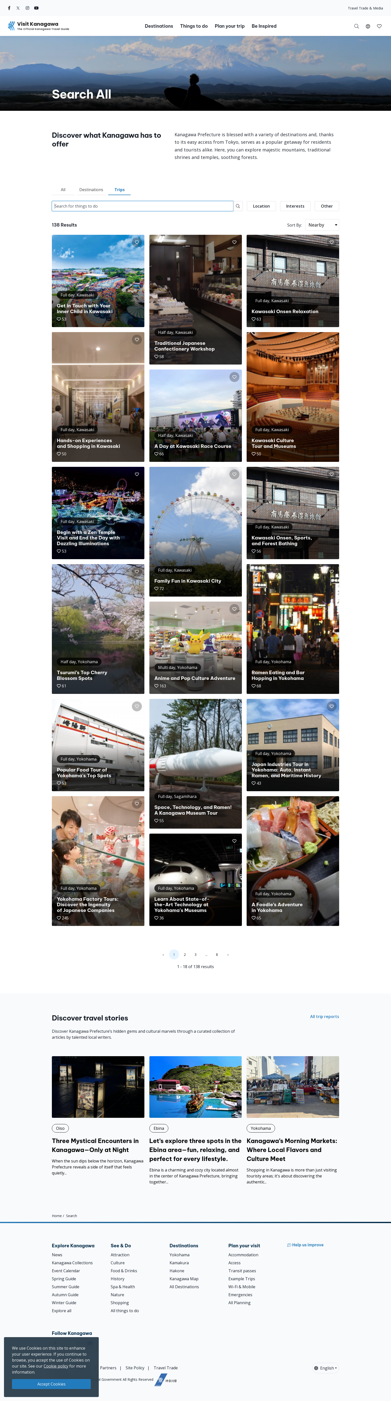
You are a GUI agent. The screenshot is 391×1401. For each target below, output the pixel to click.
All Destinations (184, 1286)
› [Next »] (227, 954)
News (57, 1255)
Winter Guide (64, 1302)
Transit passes (242, 1271)
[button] (368, 26)
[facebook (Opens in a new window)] (9, 8)
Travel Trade (166, 1368)
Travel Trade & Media (365, 8)
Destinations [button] (159, 26)
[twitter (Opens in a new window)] (18, 8)
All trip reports (324, 1016)
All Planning (239, 1302)
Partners (108, 1368)
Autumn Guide (65, 1294)
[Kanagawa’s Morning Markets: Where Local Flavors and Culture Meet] (293, 1120)
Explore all (61, 1310)
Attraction (120, 1255)
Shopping (120, 1302)
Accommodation (243, 1255)
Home (57, 1215)
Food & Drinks (124, 1271)
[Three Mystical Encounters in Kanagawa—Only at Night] (98, 1116)
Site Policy (135, 1368)
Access (234, 1263)
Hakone (177, 1271)
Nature (117, 1294)
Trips (119, 189)
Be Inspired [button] (264, 26)
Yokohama (180, 1255)
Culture (118, 1263)
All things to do (125, 1310)
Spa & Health (123, 1286)
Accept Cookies (51, 1384)
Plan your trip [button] (230, 26)
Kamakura (179, 1263)
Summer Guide (65, 1286)
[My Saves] (379, 26)
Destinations (91, 189)
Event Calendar (66, 1271)
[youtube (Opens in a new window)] (36, 8)
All (63, 189)
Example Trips (241, 1278)
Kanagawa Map (184, 1278)
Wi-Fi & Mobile (241, 1286)
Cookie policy (56, 1366)
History (117, 1278)
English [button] (324, 1368)
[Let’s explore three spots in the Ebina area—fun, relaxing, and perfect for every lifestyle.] (195, 1120)
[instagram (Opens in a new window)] (27, 8)
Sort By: (294, 225)
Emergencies (240, 1294)
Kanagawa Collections (72, 1263)
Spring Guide (64, 1278)
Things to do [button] (194, 26)
